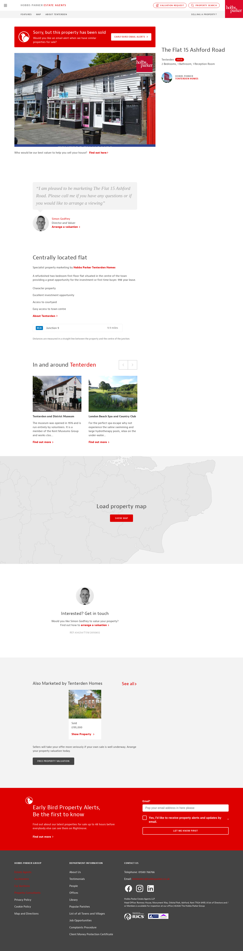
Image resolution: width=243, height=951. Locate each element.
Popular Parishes (79, 906)
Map (38, 14)
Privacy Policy (22, 900)
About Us (75, 872)
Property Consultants (27, 893)
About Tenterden (56, 14)
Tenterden (83, 364)
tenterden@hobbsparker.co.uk (151, 879)
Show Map (121, 518)
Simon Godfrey (61, 219)
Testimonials (77, 879)
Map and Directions (26, 913)
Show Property (83, 734)
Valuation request (170, 5)
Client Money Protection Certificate (91, 934)
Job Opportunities (80, 920)
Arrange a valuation (66, 227)
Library (73, 900)
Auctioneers (21, 879)
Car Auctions (22, 886)
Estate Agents (55, 5)
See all (129, 683)
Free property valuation (53, 761)
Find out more (43, 442)
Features (26, 14)
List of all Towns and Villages (87, 913)
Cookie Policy (22, 906)
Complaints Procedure (83, 927)
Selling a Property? (204, 14)
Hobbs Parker (32, 5)
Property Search (204, 5)
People (73, 886)
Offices (73, 893)
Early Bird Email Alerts (131, 36)
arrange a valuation (95, 625)
